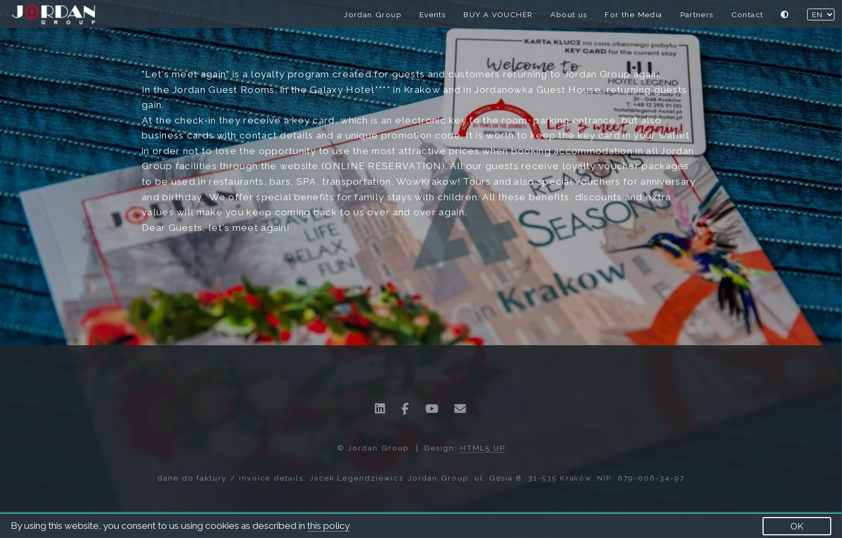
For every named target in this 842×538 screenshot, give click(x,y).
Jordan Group (373, 14)
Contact (747, 14)
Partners (697, 14)
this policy (328, 525)
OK (796, 526)
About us (568, 14)
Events (432, 14)
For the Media (633, 14)
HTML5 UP (482, 448)
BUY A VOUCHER (498, 14)
